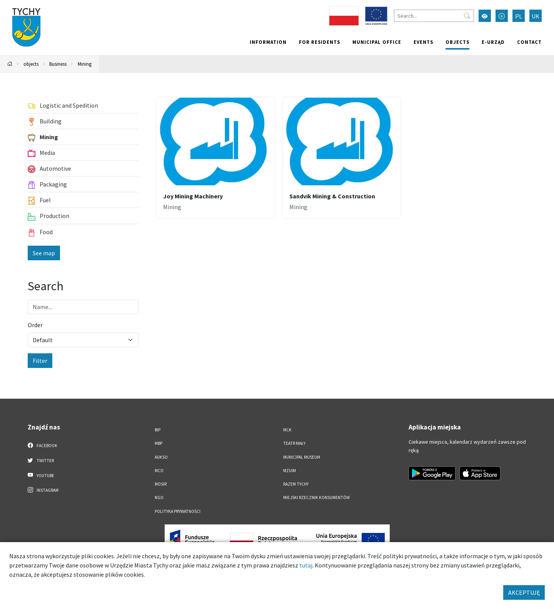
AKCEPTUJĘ (524, 592)
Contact (529, 42)
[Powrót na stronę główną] (10, 64)
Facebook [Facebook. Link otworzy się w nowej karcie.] (42, 445)
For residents (319, 42)
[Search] (434, 16)
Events (423, 42)
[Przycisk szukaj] (467, 16)
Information (268, 42)
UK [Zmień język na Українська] (535, 16)
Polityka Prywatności (177, 511)
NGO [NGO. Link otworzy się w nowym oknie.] (159, 497)
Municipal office (376, 42)
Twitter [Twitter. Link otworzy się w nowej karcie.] (41, 460)
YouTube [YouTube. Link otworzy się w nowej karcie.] (41, 475)
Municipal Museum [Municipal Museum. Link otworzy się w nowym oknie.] (301, 457)
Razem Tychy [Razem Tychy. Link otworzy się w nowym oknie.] (296, 484)
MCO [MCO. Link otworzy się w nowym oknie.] (159, 470)
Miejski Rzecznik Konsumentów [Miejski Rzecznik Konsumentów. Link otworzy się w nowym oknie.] (316, 497)
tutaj (305, 565)
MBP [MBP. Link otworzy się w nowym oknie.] (158, 443)
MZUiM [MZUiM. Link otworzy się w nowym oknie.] (289, 470)
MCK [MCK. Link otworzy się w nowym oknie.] (287, 430)
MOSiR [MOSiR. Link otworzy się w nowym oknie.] (161, 484)
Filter (40, 360)
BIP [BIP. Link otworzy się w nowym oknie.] (157, 430)
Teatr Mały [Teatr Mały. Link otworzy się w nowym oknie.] (294, 443)
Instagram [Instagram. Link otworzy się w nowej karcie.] (43, 489)
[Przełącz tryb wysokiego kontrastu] (485, 16)
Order (35, 325)
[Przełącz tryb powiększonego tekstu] (502, 16)
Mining (85, 64)
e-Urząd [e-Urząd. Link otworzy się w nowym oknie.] (493, 42)
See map (44, 253)
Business (58, 64)
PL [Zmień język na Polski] (518, 16)
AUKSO (161, 457)
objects (457, 42)
